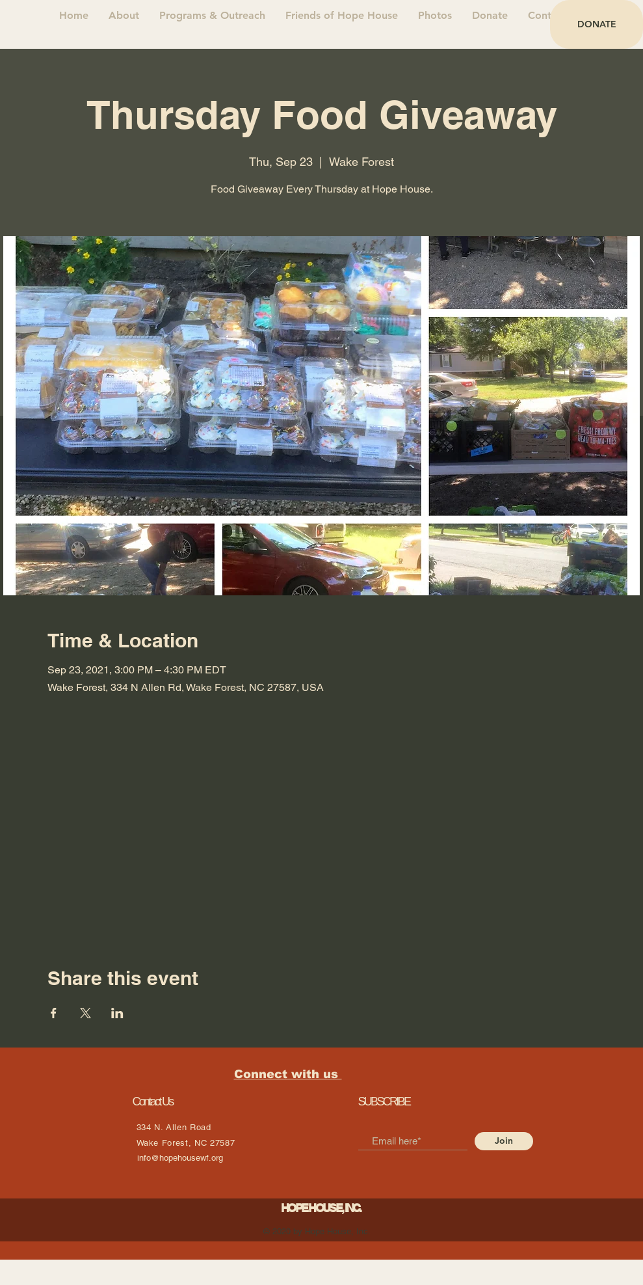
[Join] (504, 1141)
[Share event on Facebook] (53, 1013)
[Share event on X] (85, 1013)
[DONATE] (596, 24)
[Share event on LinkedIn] (117, 1013)
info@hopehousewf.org (180, 1158)
